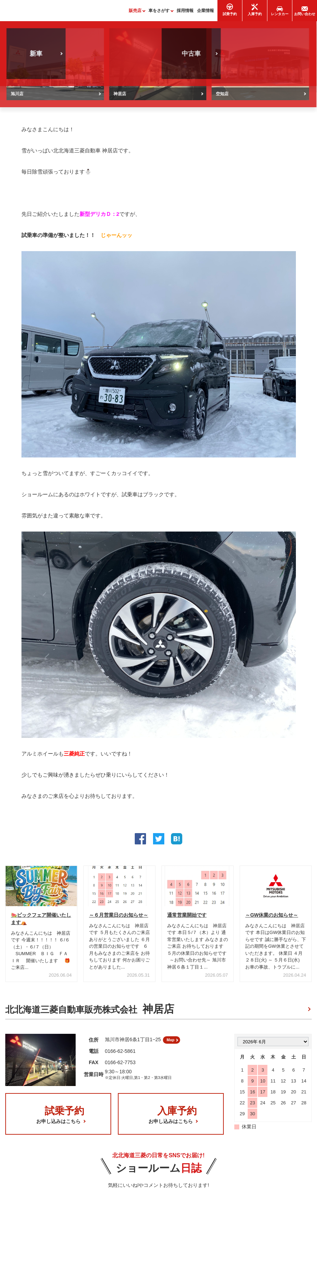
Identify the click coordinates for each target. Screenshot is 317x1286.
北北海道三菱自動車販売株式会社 (89, 1012)
